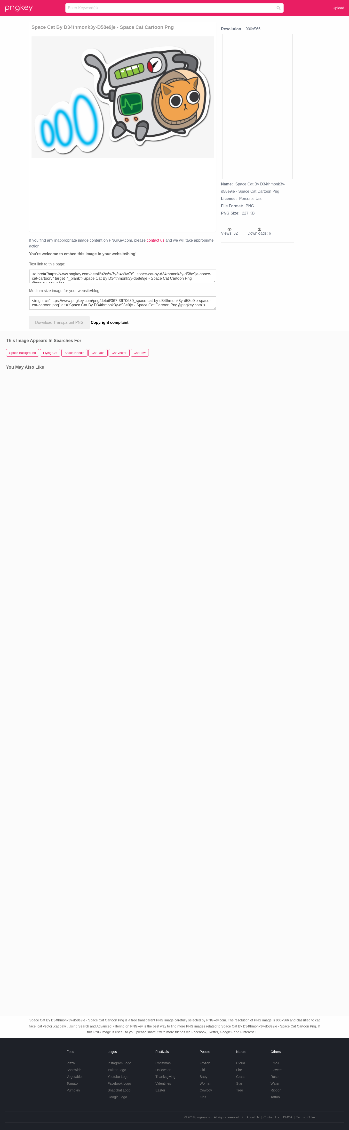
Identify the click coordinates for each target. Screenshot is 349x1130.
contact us (155, 240)
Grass (240, 1077)
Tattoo (275, 1097)
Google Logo (117, 1097)
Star (239, 1083)
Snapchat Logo (119, 1090)
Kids (203, 1097)
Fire (239, 1070)
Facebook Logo (119, 1083)
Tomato (72, 1083)
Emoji (274, 1063)
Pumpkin (73, 1090)
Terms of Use (305, 1117)
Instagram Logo (119, 1063)
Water (274, 1083)
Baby (203, 1077)
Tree (239, 1090)
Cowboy (206, 1090)
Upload (338, 8)
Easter (160, 1090)
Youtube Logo (118, 1077)
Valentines (163, 1083)
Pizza (71, 1063)
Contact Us (271, 1117)
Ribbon (275, 1090)
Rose (274, 1077)
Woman (205, 1083)
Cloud (240, 1063)
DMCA (287, 1117)
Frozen (205, 1063)
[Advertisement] (123, 195)
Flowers (276, 1070)
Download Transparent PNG (59, 322)
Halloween (163, 1070)
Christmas (163, 1063)
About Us (252, 1117)
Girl (202, 1070)
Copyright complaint (110, 322)
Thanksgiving (165, 1077)
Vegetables (75, 1077)
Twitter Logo (117, 1070)
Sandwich (74, 1070)
